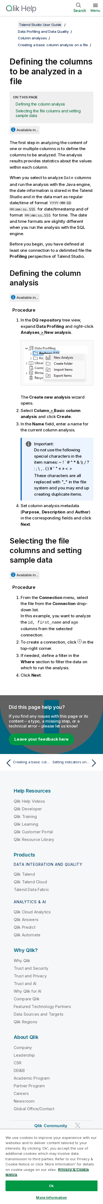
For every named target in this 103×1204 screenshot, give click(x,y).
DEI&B (19, 1070)
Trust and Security (31, 967)
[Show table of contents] (11, 24)
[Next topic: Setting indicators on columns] (75, 762)
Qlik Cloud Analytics (32, 911)
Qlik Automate (27, 934)
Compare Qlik (27, 998)
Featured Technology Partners (42, 1006)
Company (23, 1047)
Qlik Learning (26, 823)
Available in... (27, 130)
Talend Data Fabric (31, 889)
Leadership (24, 1054)
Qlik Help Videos (29, 800)
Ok (51, 1185)
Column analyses (32, 38)
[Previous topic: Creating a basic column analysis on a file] (27, 762)
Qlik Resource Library (34, 839)
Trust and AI (25, 983)
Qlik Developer (28, 808)
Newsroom (24, 1100)
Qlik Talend (24, 873)
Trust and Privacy (30, 975)
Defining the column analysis (40, 104)
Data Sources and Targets (38, 1013)
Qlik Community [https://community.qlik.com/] (50, 1125)
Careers (21, 1093)
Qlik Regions (25, 1021)
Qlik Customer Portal (33, 831)
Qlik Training (25, 816)
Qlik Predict (24, 926)
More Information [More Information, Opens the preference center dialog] (51, 1197)
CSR (17, 1062)
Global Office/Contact (34, 1108)
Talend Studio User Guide (40, 24)
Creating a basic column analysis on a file (53, 45)
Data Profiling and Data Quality (43, 31)
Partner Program (29, 1085)
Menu (95, 10)
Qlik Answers (26, 919)
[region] (51, 1166)
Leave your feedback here (41, 738)
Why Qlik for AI (27, 990)
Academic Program (32, 1077)
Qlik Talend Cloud (30, 881)
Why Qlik (22, 960)
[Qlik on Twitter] (78, 1125)
